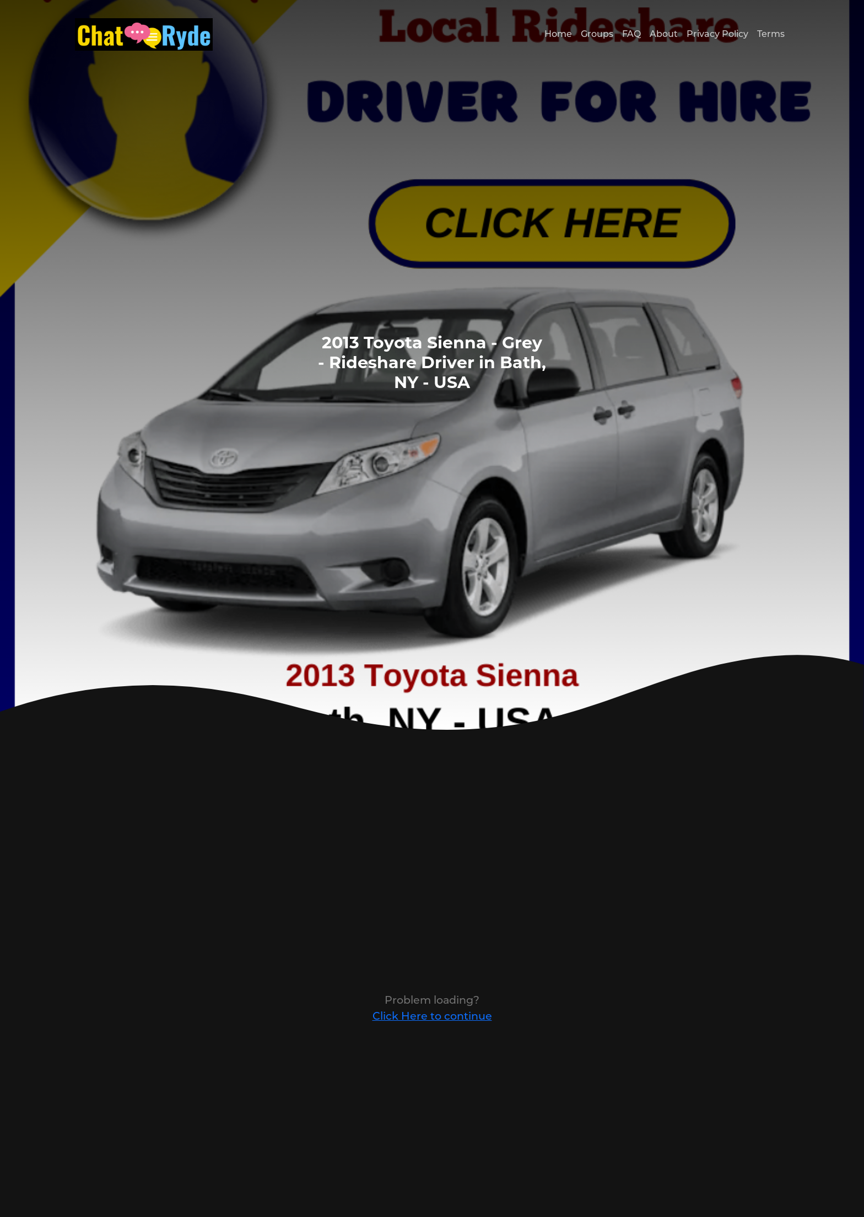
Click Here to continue (432, 1015)
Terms (771, 34)
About (664, 34)
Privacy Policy (717, 34)
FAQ (631, 34)
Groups (597, 34)
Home (558, 34)
